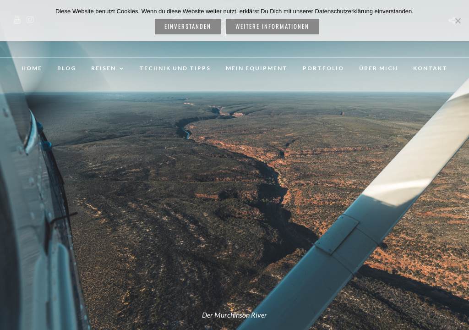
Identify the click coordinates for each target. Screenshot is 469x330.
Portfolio (323, 68)
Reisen (103, 68)
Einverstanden (187, 26)
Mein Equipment (257, 68)
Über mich (378, 68)
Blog (66, 68)
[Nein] (457, 20)
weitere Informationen (272, 26)
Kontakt (430, 68)
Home (32, 68)
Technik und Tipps (175, 68)
